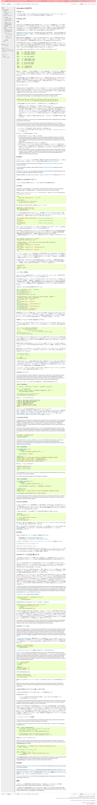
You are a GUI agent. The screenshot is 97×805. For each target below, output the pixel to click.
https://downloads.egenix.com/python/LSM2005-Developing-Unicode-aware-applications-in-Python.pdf (39, 771)
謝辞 (4, 41)
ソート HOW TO (5, 45)
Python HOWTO (35, 4)
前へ (84, 4)
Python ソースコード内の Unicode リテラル (8, 20)
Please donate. (92, 800)
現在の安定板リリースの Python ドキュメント (82, 1)
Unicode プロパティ (8, 22)
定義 (5, 11)
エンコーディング (8, 12)
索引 (94, 4)
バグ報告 (3, 56)
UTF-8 (51, 174)
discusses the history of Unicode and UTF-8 (51, 163)
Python (4, 4)
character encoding (44, 174)
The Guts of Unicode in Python (23, 776)
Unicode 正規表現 (8, 24)
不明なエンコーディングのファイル (9, 38)
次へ (87, 4)
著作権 (80, 796)
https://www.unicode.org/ (26, 32)
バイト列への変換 (8, 18)
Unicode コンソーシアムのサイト (23, 159)
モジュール (91, 4)
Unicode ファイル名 (8, 29)
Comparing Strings (8, 23)
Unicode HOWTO (5, 9)
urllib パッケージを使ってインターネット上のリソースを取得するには (8, 50)
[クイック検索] (75, 4)
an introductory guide (47, 167)
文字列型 (6, 17)
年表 (48, 161)
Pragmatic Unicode (43, 538)
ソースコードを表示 (5, 57)
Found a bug (93, 802)
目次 (3, 8)
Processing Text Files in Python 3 (35, 537)
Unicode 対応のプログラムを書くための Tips (8, 31)
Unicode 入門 (5, 10)
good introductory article (25, 171)
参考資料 (6, 13)
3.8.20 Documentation (26, 4)
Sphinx (92, 803)
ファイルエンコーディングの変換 (9, 34)
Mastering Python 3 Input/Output (30, 765)
